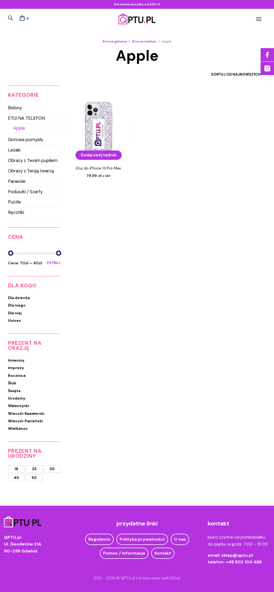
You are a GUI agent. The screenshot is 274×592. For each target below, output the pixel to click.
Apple (19, 128)
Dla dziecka (19, 297)
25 (34, 469)
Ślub (12, 383)
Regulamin (99, 539)
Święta (14, 390)
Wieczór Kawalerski (26, 413)
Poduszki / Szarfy (25, 192)
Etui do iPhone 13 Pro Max (98, 168)
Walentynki (18, 405)
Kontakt (162, 553)
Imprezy (16, 367)
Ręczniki (16, 212)
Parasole (16, 181)
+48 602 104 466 (244, 562)
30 (52, 469)
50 (34, 477)
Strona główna (114, 41)
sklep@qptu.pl (237, 555)
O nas (180, 539)
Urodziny (16, 398)
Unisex (14, 320)
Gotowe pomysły (25, 139)
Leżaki (14, 150)
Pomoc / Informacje (124, 553)
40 (16, 477)
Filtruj (53, 263)
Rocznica (16, 375)
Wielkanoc (18, 428)
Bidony (15, 108)
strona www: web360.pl (159, 578)
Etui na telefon (144, 41)
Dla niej (15, 313)
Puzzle (14, 202)
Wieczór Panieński (25, 421)
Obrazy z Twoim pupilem (33, 160)
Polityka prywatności (142, 539)
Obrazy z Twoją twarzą (31, 171)
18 (16, 469)
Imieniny (16, 360)
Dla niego (16, 305)
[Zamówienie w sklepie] (232, 74)
